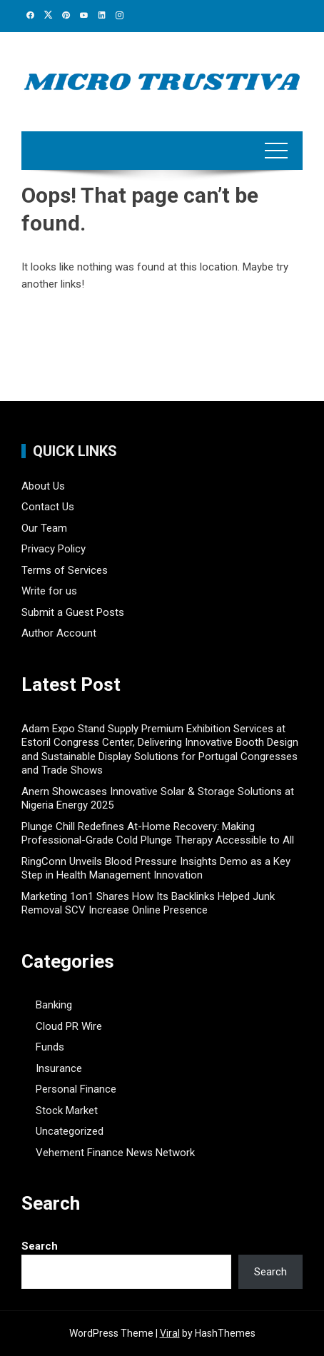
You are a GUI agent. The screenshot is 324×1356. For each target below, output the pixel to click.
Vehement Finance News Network (115, 1152)
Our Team (44, 528)
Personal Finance (76, 1089)
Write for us (49, 591)
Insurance (59, 1068)
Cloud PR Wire (69, 1026)
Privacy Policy (53, 548)
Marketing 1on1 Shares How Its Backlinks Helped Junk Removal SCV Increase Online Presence (148, 903)
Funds (50, 1047)
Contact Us (47, 506)
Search (39, 1246)
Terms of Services (64, 570)
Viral (170, 1333)
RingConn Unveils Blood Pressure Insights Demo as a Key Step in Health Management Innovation (155, 868)
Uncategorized (69, 1131)
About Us (43, 486)
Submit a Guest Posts (72, 612)
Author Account (58, 633)
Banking (54, 1004)
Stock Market (67, 1110)
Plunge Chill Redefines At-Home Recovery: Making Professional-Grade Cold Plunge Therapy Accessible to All (157, 833)
